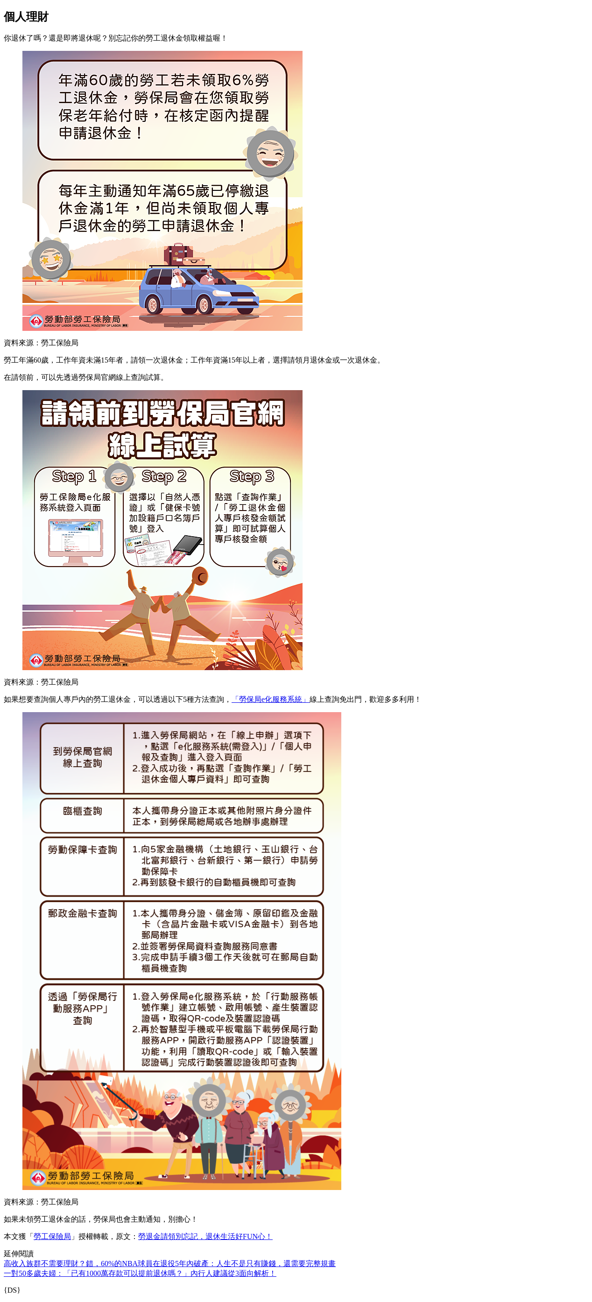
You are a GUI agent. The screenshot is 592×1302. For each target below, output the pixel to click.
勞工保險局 (52, 1236)
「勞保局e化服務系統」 (271, 699)
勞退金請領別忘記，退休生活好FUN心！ (205, 1236)
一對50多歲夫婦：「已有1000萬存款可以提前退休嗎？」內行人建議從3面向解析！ (140, 1273)
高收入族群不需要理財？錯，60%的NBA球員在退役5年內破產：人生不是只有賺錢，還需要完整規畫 (170, 1263)
